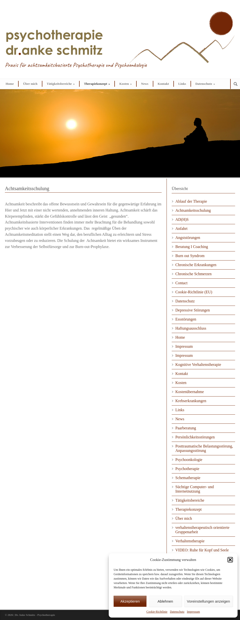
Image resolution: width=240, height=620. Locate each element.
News (144, 84)
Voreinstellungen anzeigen (208, 601)
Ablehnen (165, 601)
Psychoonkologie (188, 460)
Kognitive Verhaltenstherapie (198, 364)
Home (10, 84)
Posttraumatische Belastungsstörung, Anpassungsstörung (204, 448)
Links (182, 84)
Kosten (125, 84)
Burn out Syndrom (189, 256)
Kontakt (163, 84)
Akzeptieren (130, 601)
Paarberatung (185, 428)
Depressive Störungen (192, 310)
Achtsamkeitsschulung (193, 210)
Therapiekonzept (97, 84)
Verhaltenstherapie (189, 541)
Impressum (193, 611)
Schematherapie (187, 478)
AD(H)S (182, 219)
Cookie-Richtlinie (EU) (193, 292)
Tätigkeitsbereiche (61, 84)
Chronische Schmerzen (193, 274)
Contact (181, 283)
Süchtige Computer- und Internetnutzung (194, 489)
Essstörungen (185, 319)
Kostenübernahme (189, 392)
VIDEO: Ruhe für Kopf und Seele (202, 550)
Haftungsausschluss (190, 328)
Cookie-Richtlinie (157, 611)
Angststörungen (187, 238)
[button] (230, 559)
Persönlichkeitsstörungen (195, 437)
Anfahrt (181, 228)
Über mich (30, 84)
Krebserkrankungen (190, 401)
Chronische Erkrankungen (195, 265)
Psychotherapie (187, 469)
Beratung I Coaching (191, 247)
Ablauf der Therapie (191, 201)
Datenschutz (177, 611)
